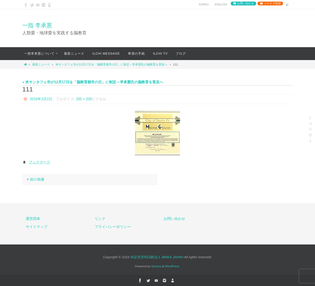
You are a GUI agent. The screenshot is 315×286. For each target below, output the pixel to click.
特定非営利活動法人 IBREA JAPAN (156, 257)
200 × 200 (84, 99)
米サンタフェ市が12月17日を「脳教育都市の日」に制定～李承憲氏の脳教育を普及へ (111, 64)
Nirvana (156, 266)
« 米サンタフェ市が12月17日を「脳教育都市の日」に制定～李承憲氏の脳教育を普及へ (92, 82)
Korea (204, 4)
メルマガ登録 (272, 3)
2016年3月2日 (41, 99)
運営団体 (33, 219)
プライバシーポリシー (113, 227)
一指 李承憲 (37, 25)
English (221, 4)
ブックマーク (39, 162)
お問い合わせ (245, 3)
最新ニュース (41, 64)
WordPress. (172, 266)
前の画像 (34, 179)
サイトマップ (36, 227)
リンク (100, 219)
